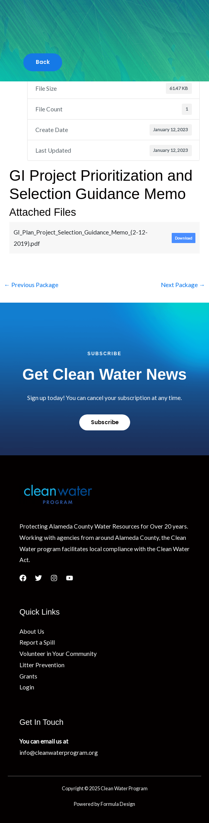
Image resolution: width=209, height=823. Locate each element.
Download (183, 238)
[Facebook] (22, 578)
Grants (28, 676)
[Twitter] (38, 578)
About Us (31, 631)
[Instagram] (54, 578)
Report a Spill (37, 642)
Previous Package (31, 284)
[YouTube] (69, 578)
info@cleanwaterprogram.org (58, 752)
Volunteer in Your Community (58, 653)
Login (26, 687)
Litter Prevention (41, 664)
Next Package (183, 284)
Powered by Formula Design (104, 804)
